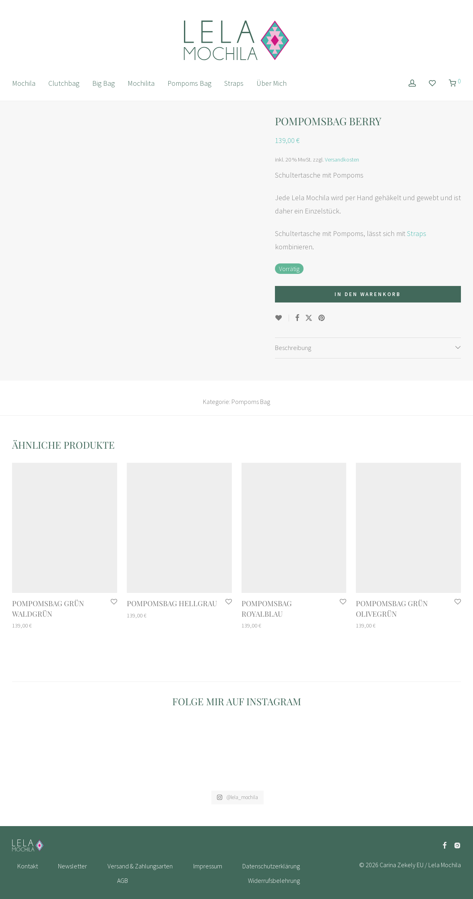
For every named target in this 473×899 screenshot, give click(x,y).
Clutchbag (63, 83)
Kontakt (27, 866)
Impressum (207, 866)
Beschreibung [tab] (293, 348)
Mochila (23, 83)
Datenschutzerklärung (271, 866)
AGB (122, 880)
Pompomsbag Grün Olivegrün (392, 608)
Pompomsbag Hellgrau (172, 603)
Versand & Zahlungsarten (140, 866)
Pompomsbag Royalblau (267, 608)
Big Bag (103, 83)
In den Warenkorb (368, 294)
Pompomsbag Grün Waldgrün (48, 608)
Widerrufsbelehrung (274, 880)
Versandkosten (342, 159)
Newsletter (72, 866)
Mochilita (141, 83)
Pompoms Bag (189, 83)
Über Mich (271, 83)
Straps (234, 83)
